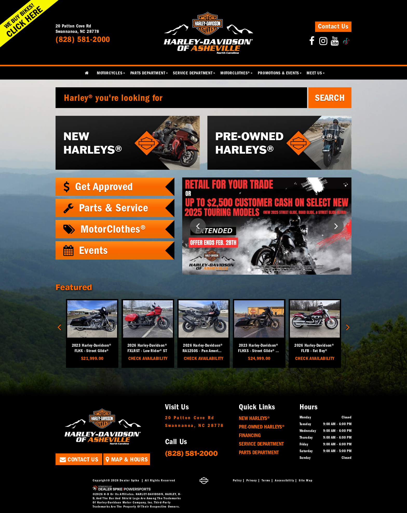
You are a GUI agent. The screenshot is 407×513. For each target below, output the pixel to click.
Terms (266, 480)
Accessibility (284, 480)
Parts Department (259, 452)
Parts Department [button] (147, 73)
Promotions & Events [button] (278, 73)
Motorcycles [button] (110, 73)
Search (330, 97)
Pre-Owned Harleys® (261, 427)
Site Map (306, 480)
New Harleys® (254, 418)
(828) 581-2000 (191, 453)
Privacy (251, 480)
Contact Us (333, 26)
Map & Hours (127, 459)
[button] (198, 226)
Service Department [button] (192, 73)
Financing (250, 435)
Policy (237, 480)
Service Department (261, 444)
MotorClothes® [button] (235, 73)
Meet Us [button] (314, 73)
